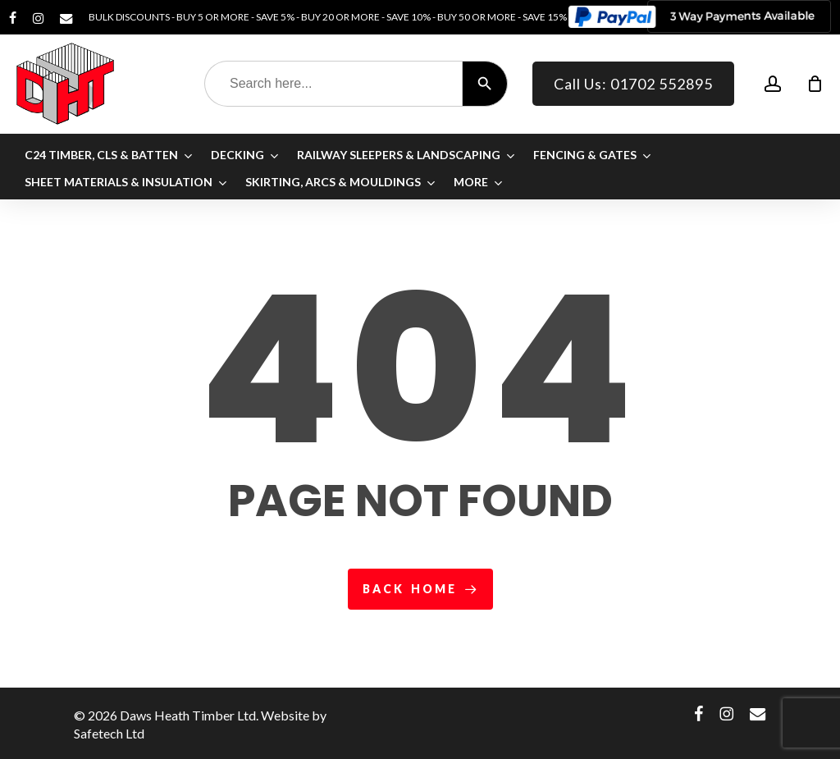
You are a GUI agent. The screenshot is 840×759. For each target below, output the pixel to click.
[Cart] (815, 84)
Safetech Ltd (109, 733)
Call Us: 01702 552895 (633, 84)
